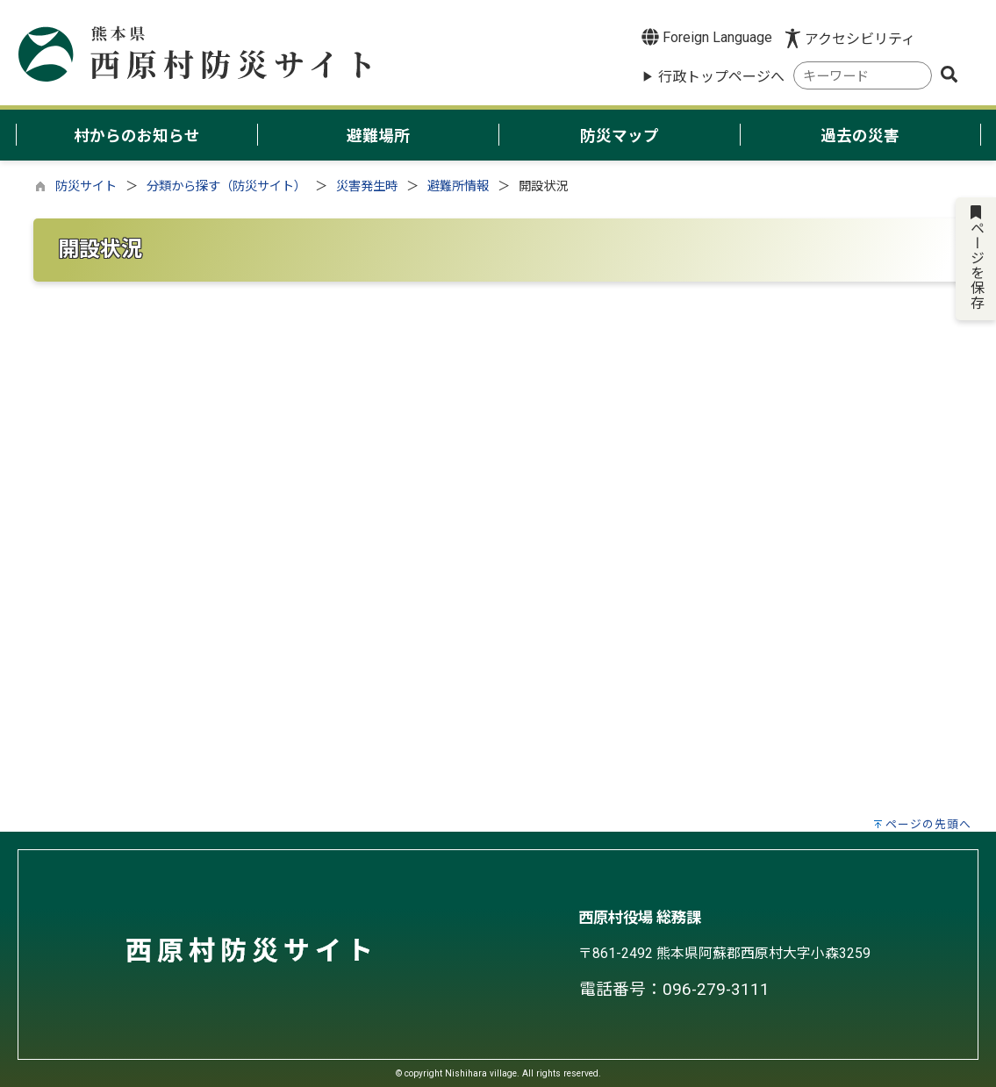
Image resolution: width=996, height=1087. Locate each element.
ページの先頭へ (928, 824)
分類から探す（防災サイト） (226, 186)
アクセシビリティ (860, 39)
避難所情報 (458, 186)
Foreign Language (706, 37)
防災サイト (86, 186)
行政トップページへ (721, 76)
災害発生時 (367, 186)
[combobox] (862, 76)
